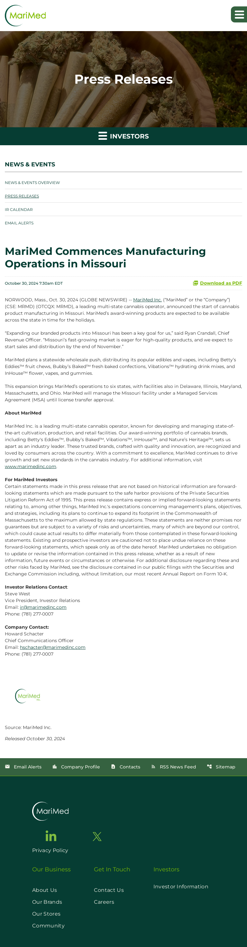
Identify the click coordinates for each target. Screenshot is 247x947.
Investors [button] (123, 135)
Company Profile (76, 767)
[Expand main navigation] (239, 14)
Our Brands (47, 902)
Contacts (125, 767)
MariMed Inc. (147, 300)
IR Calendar (19, 209)
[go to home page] (50, 811)
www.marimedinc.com (30, 466)
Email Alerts (19, 223)
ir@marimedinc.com (43, 607)
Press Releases (22, 196)
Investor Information (180, 887)
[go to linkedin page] (51, 835)
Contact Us (109, 890)
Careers (104, 902)
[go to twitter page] (97, 836)
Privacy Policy (50, 850)
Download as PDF (217, 283)
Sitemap (221, 767)
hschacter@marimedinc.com (53, 647)
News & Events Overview (32, 182)
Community (48, 926)
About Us (44, 890)
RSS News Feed (173, 767)
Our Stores (46, 914)
